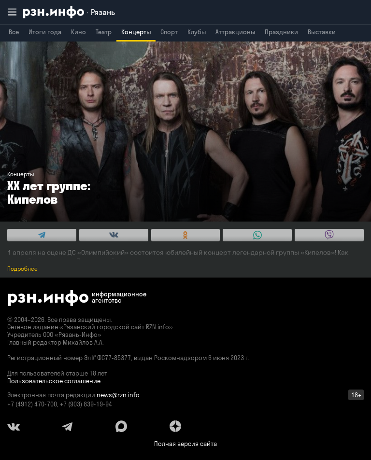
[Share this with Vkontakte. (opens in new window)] (113, 235)
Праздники (281, 32)
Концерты (136, 32)
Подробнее (22, 268)
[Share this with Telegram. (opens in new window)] (41, 235)
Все (14, 32)
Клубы (196, 32)
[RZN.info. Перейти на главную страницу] (69, 12)
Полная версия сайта (185, 443)
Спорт (169, 32)
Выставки (322, 32)
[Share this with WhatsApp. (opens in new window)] (257, 235)
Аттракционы (235, 32)
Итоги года (45, 32)
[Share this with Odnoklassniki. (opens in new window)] (185, 235)
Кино (78, 32)
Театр (104, 32)
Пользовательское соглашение (53, 381)
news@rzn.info (118, 395)
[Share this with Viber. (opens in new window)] (329, 235)
